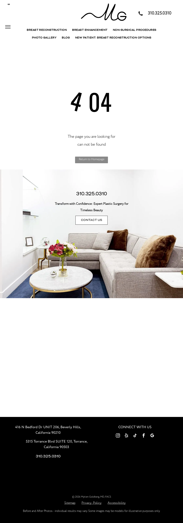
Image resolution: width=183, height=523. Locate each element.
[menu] (8, 27)
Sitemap (69, 503)
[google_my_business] (152, 436)
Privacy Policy (91, 503)
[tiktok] (135, 436)
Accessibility (117, 503)
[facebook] (143, 436)
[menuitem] (46, 30)
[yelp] (126, 436)
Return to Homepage (91, 159)
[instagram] (118, 436)
